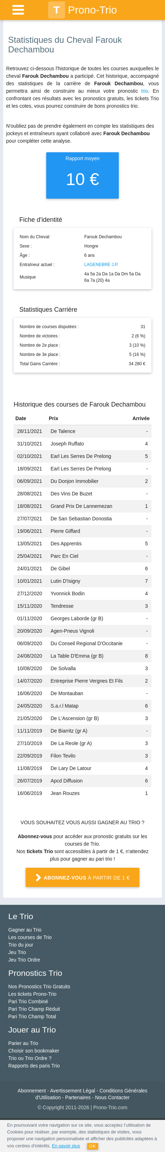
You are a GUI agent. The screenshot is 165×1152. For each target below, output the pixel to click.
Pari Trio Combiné (28, 1001)
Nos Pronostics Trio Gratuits (39, 986)
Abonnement (32, 1091)
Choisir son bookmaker (33, 1051)
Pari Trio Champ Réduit (34, 1009)
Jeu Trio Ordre (24, 960)
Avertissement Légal (72, 1091)
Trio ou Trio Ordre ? (30, 1058)
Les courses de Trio (30, 937)
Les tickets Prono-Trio (32, 994)
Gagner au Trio (24, 930)
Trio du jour (20, 945)
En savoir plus (66, 1145)
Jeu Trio (17, 952)
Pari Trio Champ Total (32, 1016)
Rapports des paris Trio (34, 1066)
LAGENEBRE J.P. (101, 264)
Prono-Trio (82, 10)
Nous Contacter (112, 1097)
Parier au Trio (23, 1043)
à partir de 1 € (82, 878)
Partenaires (78, 1097)
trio (144, 91)
